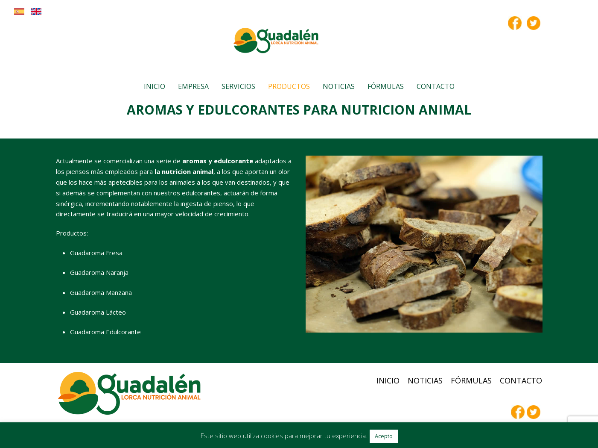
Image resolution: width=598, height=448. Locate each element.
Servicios (238, 86)
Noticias (339, 86)
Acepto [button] (384, 436)
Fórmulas (386, 86)
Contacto (436, 86)
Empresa (193, 86)
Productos (289, 86)
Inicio (154, 86)
